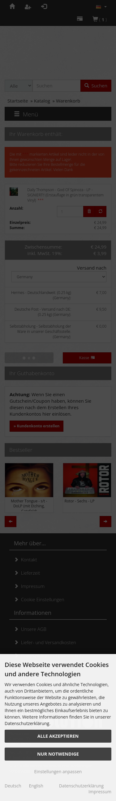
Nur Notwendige (58, 754)
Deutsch (13, 786)
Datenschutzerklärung (81, 786)
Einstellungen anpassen (58, 771)
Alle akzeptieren (58, 736)
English (36, 786)
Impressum (99, 792)
